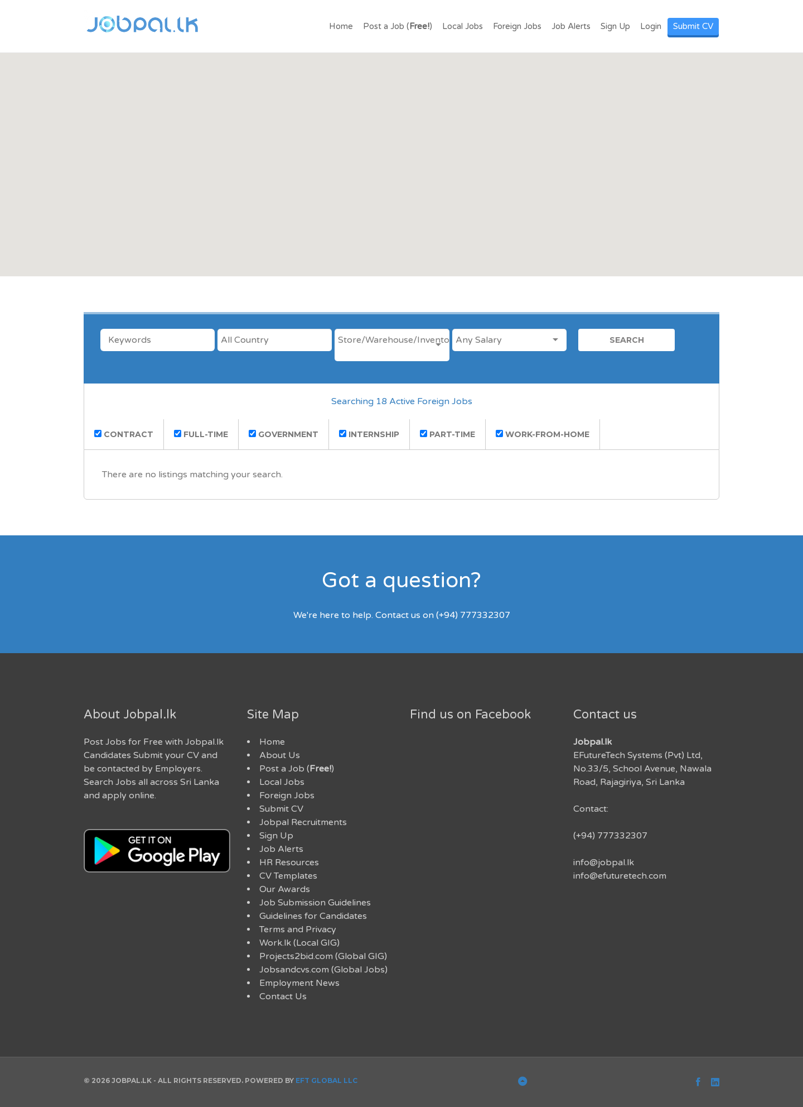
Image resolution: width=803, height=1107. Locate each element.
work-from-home (542, 434)
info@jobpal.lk (603, 862)
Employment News (299, 983)
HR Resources (289, 862)
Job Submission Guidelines (315, 902)
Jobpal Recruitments (303, 822)
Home (341, 26)
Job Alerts (571, 26)
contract (123, 434)
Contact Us (283, 996)
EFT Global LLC (326, 1080)
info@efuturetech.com (619, 875)
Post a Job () (397, 26)
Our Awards (284, 889)
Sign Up (615, 26)
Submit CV (693, 26)
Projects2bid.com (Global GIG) (323, 956)
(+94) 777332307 (610, 835)
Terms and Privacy (297, 929)
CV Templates (288, 875)
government (283, 434)
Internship (369, 434)
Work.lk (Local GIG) (299, 942)
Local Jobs (462, 26)
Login (650, 26)
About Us (279, 755)
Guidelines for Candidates (313, 916)
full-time (201, 434)
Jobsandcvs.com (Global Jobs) (323, 969)
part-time (447, 434)
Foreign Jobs (517, 26)
